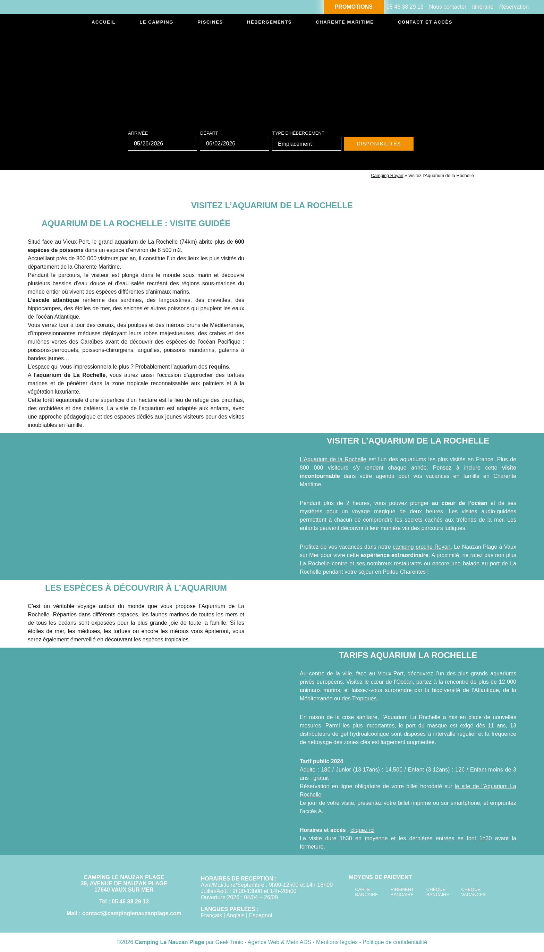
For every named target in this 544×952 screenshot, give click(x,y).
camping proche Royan (421, 547)
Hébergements (260, 23)
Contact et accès (418, 23)
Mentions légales (337, 942)
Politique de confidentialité (395, 942)
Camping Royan (387, 175)
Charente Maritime (337, 23)
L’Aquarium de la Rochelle (333, 459)
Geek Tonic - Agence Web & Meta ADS (263, 942)
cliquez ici (362, 830)
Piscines (203, 23)
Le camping (155, 23)
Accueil (106, 23)
